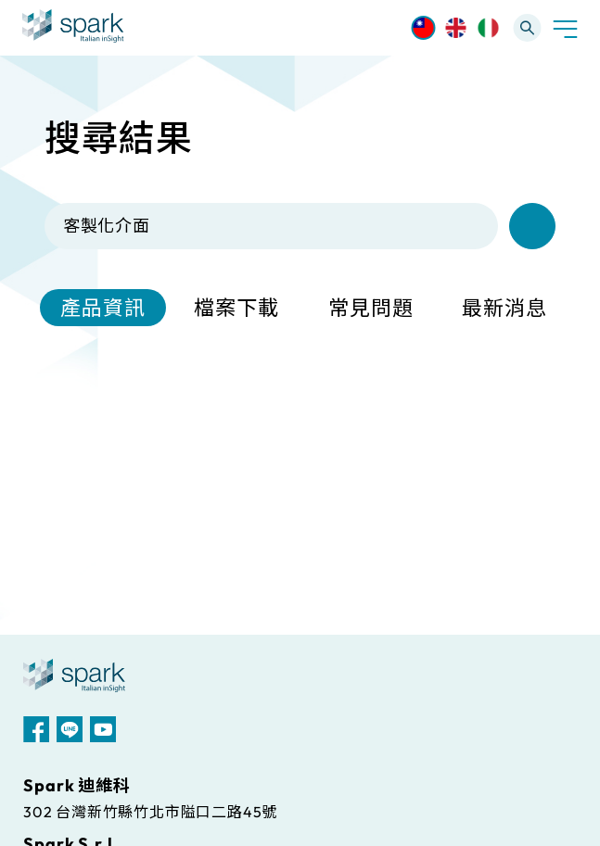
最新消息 (504, 308)
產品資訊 (103, 308)
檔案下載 (236, 308)
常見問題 (371, 308)
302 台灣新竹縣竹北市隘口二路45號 (150, 811)
